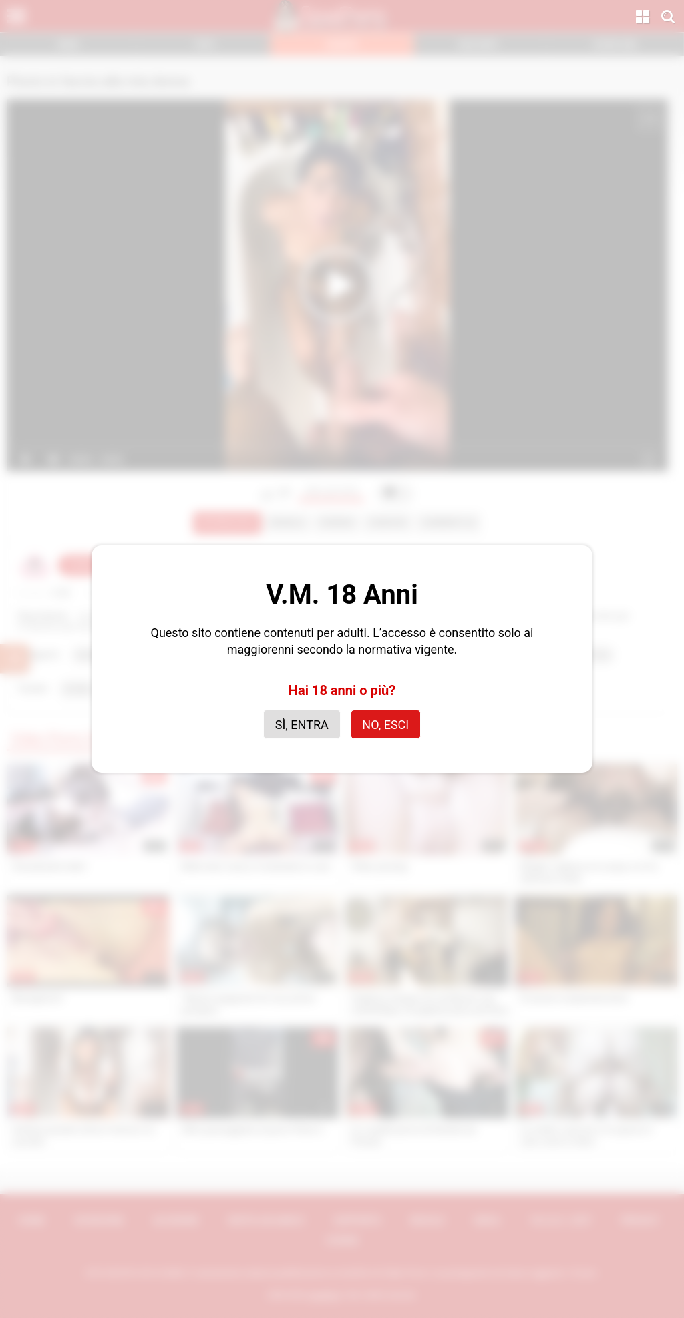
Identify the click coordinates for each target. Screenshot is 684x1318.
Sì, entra (302, 725)
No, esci (385, 725)
